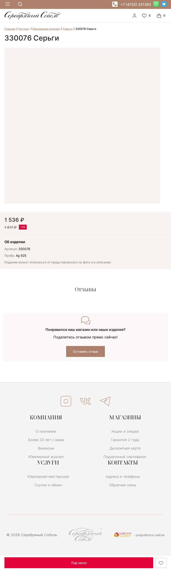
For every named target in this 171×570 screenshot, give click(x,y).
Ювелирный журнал (46, 456)
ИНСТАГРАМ (66, 401)
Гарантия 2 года (125, 440)
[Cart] (161, 15)
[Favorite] (147, 15)
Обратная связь (122, 485)
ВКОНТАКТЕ (85, 401)
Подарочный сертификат (125, 456)
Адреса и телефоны (123, 476)
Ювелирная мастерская (48, 476)
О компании (46, 431)
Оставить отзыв (85, 351)
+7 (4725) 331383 (135, 4)
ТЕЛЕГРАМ (105, 401)
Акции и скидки (125, 431)
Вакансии (46, 448)
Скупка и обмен (48, 485)
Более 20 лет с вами (46, 440)
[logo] (32, 18)
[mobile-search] (20, 4)
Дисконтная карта (125, 448)
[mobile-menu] (7, 4)
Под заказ (79, 563)
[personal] (134, 15)
